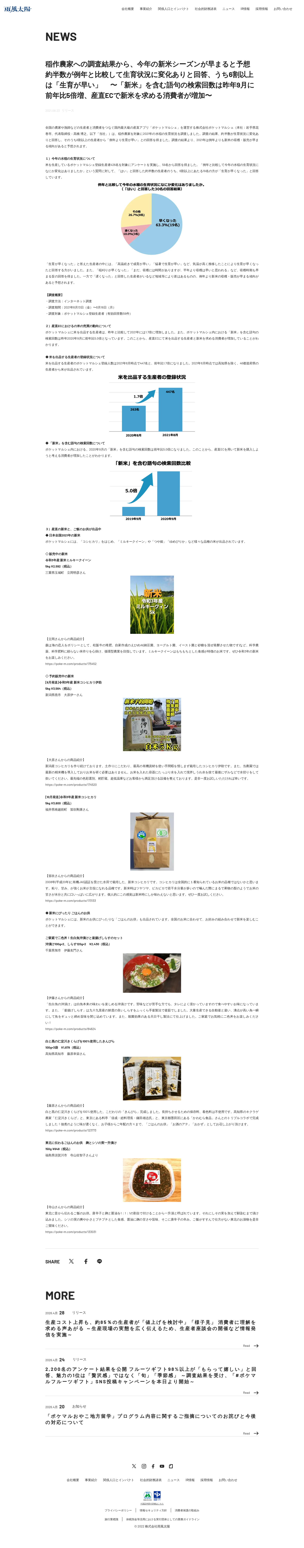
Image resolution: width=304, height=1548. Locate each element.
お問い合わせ (283, 9)
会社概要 (128, 9)
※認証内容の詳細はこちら (152, 1503)
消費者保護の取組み (187, 1510)
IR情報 (245, 9)
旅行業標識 (111, 1519)
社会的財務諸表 (206, 9)
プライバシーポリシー (118, 1510)
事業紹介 (146, 9)
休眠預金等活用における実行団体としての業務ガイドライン (163, 1519)
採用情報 (262, 9)
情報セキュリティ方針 (153, 1510)
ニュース (228, 9)
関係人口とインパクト (173, 9)
